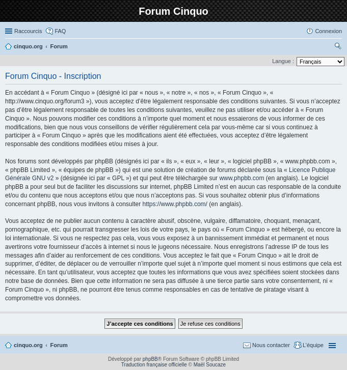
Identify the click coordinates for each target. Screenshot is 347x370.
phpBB (150, 359)
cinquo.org (28, 345)
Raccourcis (28, 31)
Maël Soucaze (210, 364)
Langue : (283, 61)
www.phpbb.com (241, 178)
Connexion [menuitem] (328, 31)
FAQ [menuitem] (60, 31)
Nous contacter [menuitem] (271, 345)
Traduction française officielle (154, 364)
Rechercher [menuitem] (338, 47)
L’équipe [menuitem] (313, 345)
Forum (59, 345)
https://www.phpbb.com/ (175, 204)
